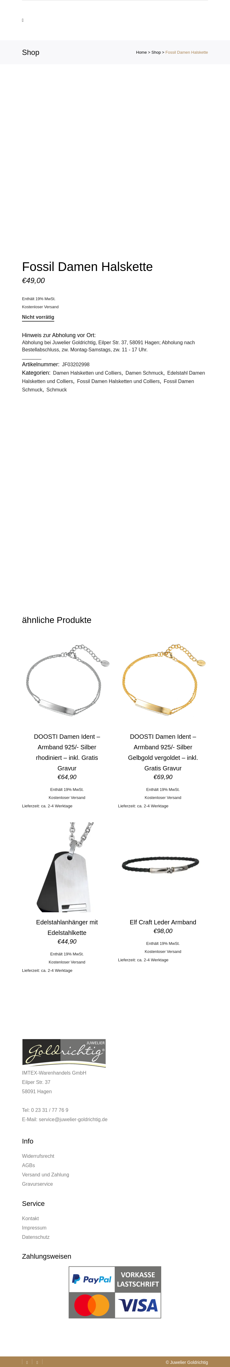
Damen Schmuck (144, 373)
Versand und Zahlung (45, 1174)
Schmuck (56, 389)
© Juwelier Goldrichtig (187, 1362)
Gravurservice (37, 1184)
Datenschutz (36, 1237)
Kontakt (30, 1218)
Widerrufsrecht (38, 1156)
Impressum (34, 1227)
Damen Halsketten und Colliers (87, 373)
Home (141, 52)
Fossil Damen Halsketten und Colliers (118, 381)
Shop (156, 52)
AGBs (28, 1165)
